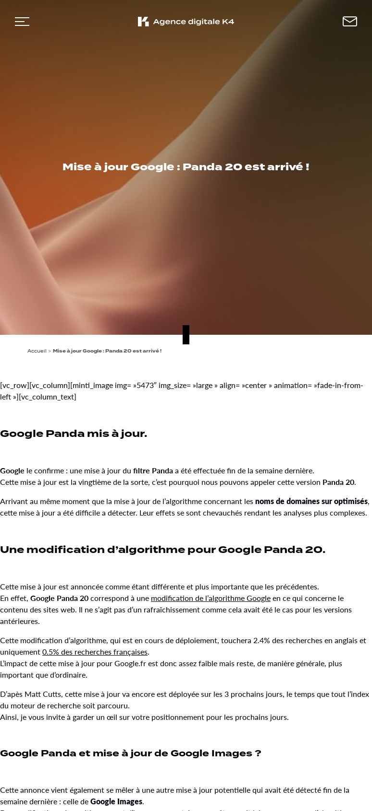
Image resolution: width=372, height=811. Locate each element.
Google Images (116, 801)
